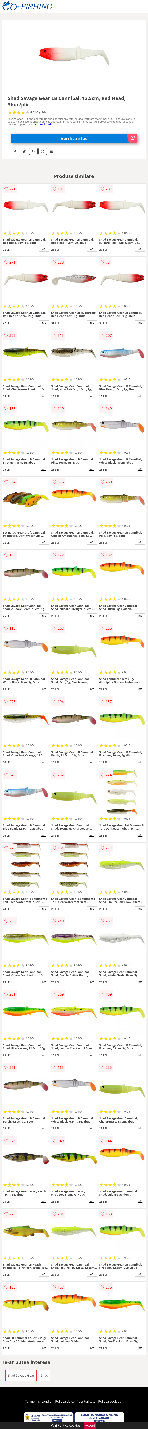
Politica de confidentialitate (75, 1401)
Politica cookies (109, 1401)
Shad (44, 1375)
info (43, 249)
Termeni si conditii (38, 1401)
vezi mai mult (43, 124)
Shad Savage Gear (21, 1375)
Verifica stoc (99, 138)
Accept (90, 1425)
